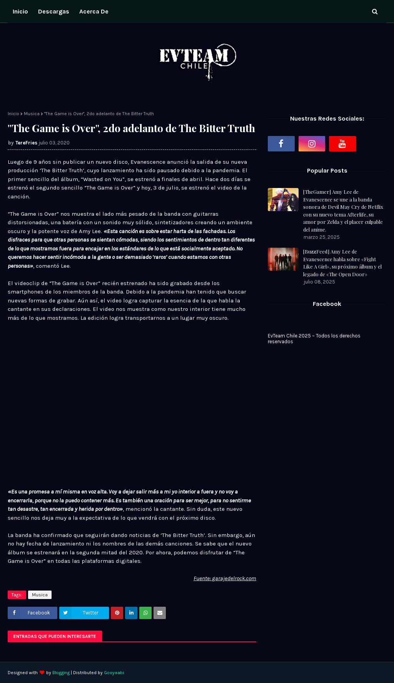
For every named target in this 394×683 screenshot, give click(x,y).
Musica (32, 113)
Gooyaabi (114, 672)
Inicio (13, 113)
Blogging (61, 672)
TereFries (26, 143)
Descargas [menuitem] (53, 11)
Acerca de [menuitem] (94, 11)
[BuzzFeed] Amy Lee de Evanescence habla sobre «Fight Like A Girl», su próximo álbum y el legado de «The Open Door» (342, 262)
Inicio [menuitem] (20, 11)
